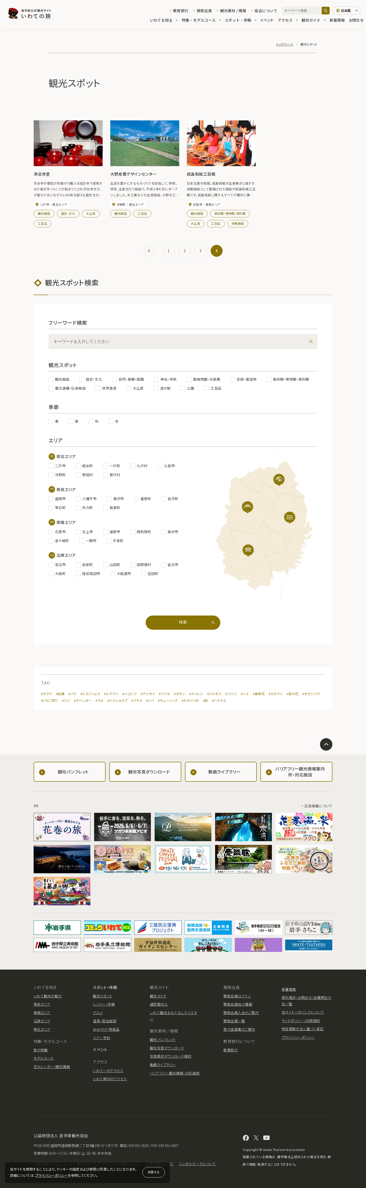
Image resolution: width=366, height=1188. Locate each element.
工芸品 (42, 223)
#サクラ (46, 693)
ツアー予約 (101, 1037)
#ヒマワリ (111, 693)
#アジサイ (148, 693)
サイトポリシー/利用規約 (301, 1020)
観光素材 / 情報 (233, 10)
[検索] (326, 10)
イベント (267, 20)
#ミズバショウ (90, 693)
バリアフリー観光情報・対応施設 (175, 1073)
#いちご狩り (49, 700)
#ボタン (179, 693)
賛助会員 (204, 10)
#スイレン (196, 693)
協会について (265, 10)
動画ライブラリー (163, 1064)
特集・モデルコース (201, 20)
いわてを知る (164, 20)
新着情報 (337, 20)
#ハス (245, 693)
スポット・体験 (240, 20)
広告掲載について (318, 805)
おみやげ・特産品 (106, 1029)
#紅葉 (60, 693)
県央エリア (42, 1004)
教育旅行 (180, 10)
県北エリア (42, 1029)
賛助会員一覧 (234, 1020)
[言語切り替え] (346, 10)
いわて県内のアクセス (110, 1078)
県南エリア (42, 1012)
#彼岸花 (259, 693)
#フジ (66, 700)
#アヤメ (136, 700)
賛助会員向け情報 (237, 1004)
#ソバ (150, 700)
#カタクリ (275, 693)
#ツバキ (164, 693)
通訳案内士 (159, 1004)
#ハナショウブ (117, 700)
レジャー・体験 (104, 1004)
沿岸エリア (42, 1020)
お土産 (90, 213)
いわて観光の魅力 (48, 995)
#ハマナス (219, 700)
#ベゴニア (129, 693)
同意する (154, 1172)
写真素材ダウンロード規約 (170, 1056)
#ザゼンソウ (311, 693)
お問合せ (356, 20)
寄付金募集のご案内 (239, 1029)
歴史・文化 (68, 213)
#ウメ (99, 700)
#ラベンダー (83, 700)
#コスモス (214, 693)
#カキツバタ (190, 700)
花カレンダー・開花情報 (52, 1066)
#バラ (72, 693)
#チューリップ (168, 700)
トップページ (284, 44)
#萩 (205, 700)
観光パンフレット (163, 1039)
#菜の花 (293, 693)
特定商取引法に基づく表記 (303, 1028)
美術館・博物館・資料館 (229, 213)
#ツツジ (231, 693)
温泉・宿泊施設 (104, 1020)
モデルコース (44, 1058)
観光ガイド (313, 20)
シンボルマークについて (197, 1163)
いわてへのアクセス (108, 1070)
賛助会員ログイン (237, 995)
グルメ (98, 1012)
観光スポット (103, 995)
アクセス (288, 20)
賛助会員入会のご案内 (241, 1012)
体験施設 (238, 223)
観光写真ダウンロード (167, 1047)
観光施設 (44, 213)
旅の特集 (41, 1049)
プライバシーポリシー (51, 1175)
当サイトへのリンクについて (303, 1012)
